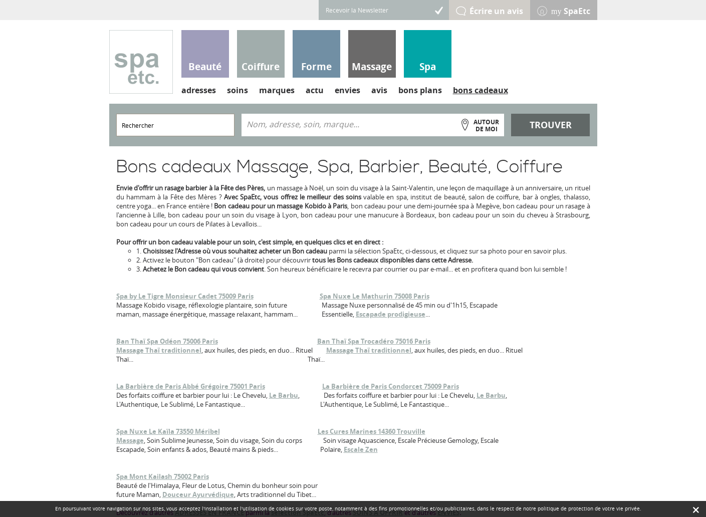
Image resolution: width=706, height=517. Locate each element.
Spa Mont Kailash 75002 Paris (162, 476)
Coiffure (261, 66)
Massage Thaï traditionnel (158, 350)
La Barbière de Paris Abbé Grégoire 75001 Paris (190, 386)
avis (379, 90)
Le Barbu (283, 395)
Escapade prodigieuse (390, 314)
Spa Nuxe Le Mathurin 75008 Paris (374, 296)
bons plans (420, 90)
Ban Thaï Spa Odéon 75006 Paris (167, 341)
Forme (316, 66)
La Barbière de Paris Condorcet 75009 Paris (390, 386)
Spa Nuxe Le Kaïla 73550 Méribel (168, 431)
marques (277, 90)
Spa (427, 66)
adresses (198, 90)
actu (315, 90)
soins (237, 90)
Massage (372, 66)
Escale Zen (361, 449)
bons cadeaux (480, 90)
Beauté (204, 66)
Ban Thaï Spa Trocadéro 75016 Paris (373, 341)
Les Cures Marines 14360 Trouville (371, 431)
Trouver (551, 125)
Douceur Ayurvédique (198, 494)
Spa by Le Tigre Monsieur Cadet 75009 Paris (185, 296)
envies (347, 90)
